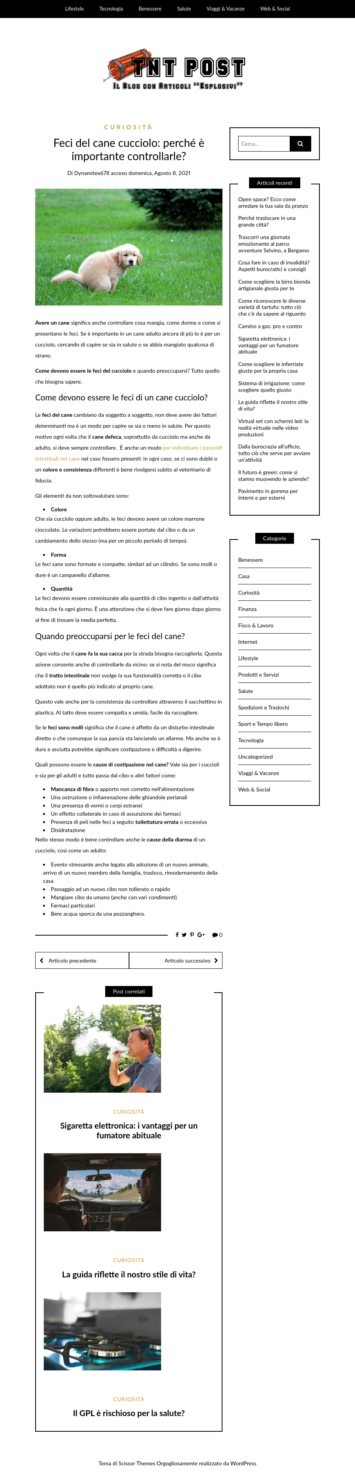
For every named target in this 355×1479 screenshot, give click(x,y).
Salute (184, 8)
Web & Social (275, 8)
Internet (247, 641)
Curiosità (129, 126)
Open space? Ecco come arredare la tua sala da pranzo (273, 202)
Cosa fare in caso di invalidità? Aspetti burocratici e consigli (274, 265)
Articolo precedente (71, 960)
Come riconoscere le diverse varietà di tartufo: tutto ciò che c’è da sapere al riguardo (272, 307)
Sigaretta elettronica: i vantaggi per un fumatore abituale (129, 1130)
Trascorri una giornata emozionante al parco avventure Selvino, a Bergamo (273, 244)
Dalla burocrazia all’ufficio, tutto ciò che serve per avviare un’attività (274, 453)
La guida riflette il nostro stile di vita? (129, 1274)
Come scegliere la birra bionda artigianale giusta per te (274, 285)
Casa (243, 576)
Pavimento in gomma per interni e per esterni (268, 494)
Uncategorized (255, 756)
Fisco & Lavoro (256, 625)
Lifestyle (74, 8)
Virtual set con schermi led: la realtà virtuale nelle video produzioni (273, 428)
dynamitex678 (91, 173)
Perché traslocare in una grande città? (267, 221)
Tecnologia (111, 8)
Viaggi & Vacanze (225, 8)
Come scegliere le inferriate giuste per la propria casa (270, 367)
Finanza (247, 609)
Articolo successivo (187, 960)
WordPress (243, 1463)
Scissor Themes (136, 1463)
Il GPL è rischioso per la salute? (129, 1413)
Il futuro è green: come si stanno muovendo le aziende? (273, 475)
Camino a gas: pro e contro (270, 326)
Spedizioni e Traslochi (263, 707)
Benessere (150, 8)
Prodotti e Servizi (258, 674)
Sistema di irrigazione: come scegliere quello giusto (271, 386)
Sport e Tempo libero (263, 723)
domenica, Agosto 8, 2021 (160, 173)
